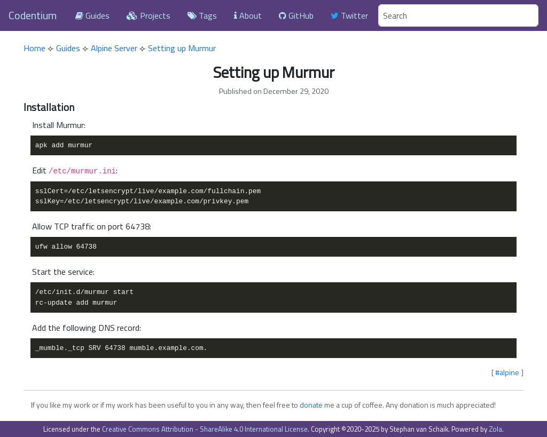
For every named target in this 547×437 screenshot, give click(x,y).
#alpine (507, 372)
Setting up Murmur (182, 48)
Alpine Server (114, 48)
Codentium (33, 15)
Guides (92, 15)
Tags (202, 15)
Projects (148, 15)
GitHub (296, 15)
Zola (495, 429)
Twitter (349, 15)
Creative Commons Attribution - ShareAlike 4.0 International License (205, 429)
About (248, 15)
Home (34, 48)
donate (311, 404)
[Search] (458, 15)
